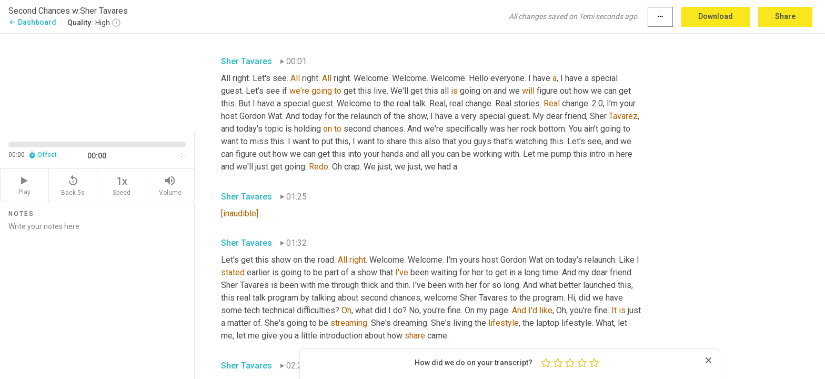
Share (785, 16)
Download (715, 16)
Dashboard (32, 22)
